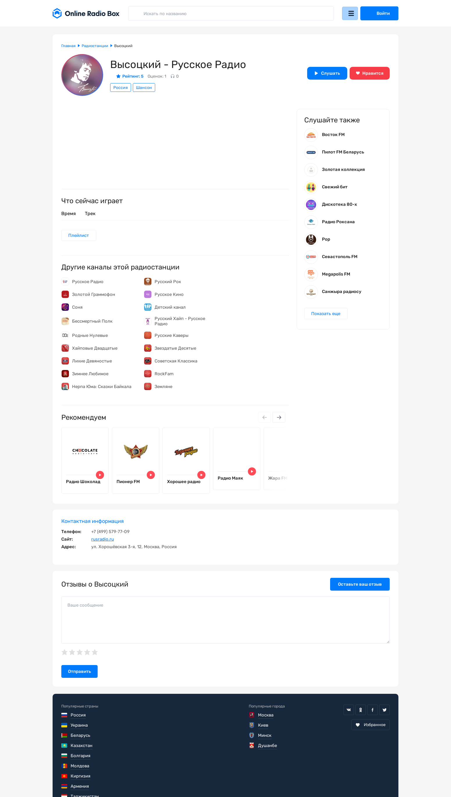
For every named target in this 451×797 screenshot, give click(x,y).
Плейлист (79, 235)
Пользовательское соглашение (94, 779)
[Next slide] (278, 417)
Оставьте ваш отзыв (360, 586)
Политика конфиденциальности (173, 779)
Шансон (144, 87)
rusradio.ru (102, 541)
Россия (120, 87)
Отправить (79, 674)
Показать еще (326, 315)
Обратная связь (236, 779)
